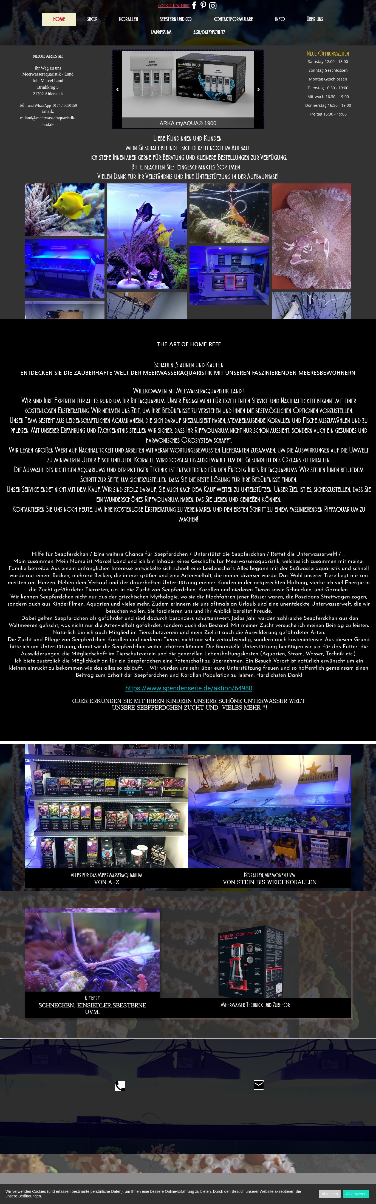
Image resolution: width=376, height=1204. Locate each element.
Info (280, 19)
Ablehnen (330, 1194)
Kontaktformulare (233, 19)
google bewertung (174, 5)
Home (59, 19)
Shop (92, 19)
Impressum (161, 33)
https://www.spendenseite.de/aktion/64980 (188, 688)
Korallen (128, 19)
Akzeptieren (356, 1194)
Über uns (315, 19)
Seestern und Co (175, 19)
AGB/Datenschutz (209, 33)
